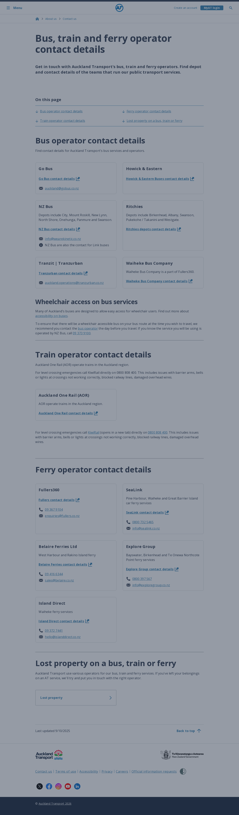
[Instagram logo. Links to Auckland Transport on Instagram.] (58, 786)
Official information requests (154, 771)
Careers (122, 771)
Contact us (69, 19)
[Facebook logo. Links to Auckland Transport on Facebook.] (49, 786)
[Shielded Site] (183, 771)
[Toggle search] (232, 8)
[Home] (119, 8)
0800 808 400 (157, 432)
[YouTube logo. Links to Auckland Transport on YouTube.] (68, 786)
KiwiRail (93, 432)
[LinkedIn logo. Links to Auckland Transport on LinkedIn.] (77, 786)
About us (51, 19)
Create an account (185, 8)
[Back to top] (189, 731)
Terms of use (65, 771)
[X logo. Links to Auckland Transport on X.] (39, 786)
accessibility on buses (51, 316)
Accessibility (88, 771)
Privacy (107, 771)
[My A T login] (211, 7)
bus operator (88, 328)
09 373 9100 (82, 333)
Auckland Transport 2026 (55, 803)
